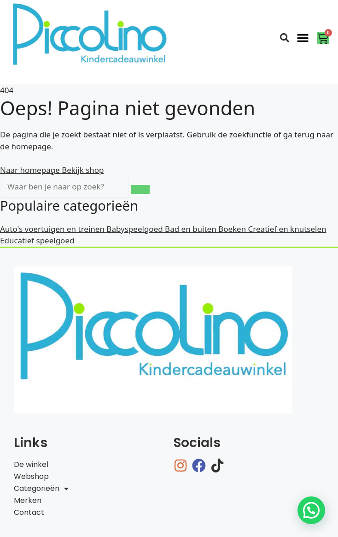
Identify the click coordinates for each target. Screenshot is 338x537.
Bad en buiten (191, 229)
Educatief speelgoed (37, 240)
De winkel (31, 464)
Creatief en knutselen (287, 229)
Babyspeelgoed (135, 229)
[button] (303, 37)
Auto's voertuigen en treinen (53, 229)
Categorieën (41, 489)
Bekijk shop (83, 170)
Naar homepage (31, 170)
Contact (29, 512)
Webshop (31, 476)
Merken (27, 500)
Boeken (233, 229)
